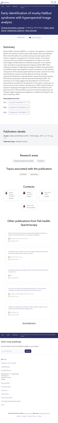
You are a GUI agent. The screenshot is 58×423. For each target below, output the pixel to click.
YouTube (39, 416)
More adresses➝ (5, 383)
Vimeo (34, 416)
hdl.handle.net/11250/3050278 (19, 107)
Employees (4, 390)
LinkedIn (19, 416)
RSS (2, 404)
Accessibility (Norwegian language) (10, 401)
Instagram (24, 416)
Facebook (29, 416)
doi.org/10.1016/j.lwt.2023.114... (19, 102)
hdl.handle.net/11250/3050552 (19, 112)
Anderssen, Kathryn (15, 31)
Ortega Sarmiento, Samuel (12, 28)
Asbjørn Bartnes (28, 413)
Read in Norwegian (35, 37)
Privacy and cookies (6, 397)
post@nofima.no (5, 366)
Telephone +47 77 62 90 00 (8, 363)
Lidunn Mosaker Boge (44, 413)
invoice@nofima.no (6, 370)
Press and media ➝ (6, 386)
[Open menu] (47, 2)
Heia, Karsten (31, 31)
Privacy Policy (4, 394)
